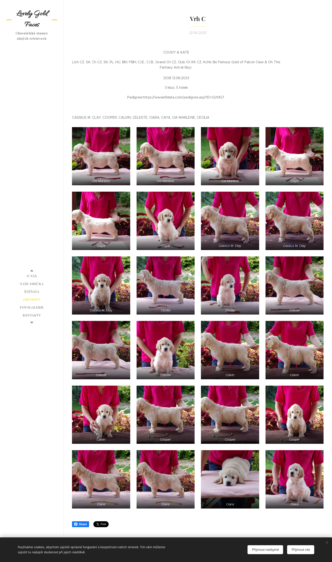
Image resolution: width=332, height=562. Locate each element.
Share (80, 524)
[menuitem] (31, 276)
